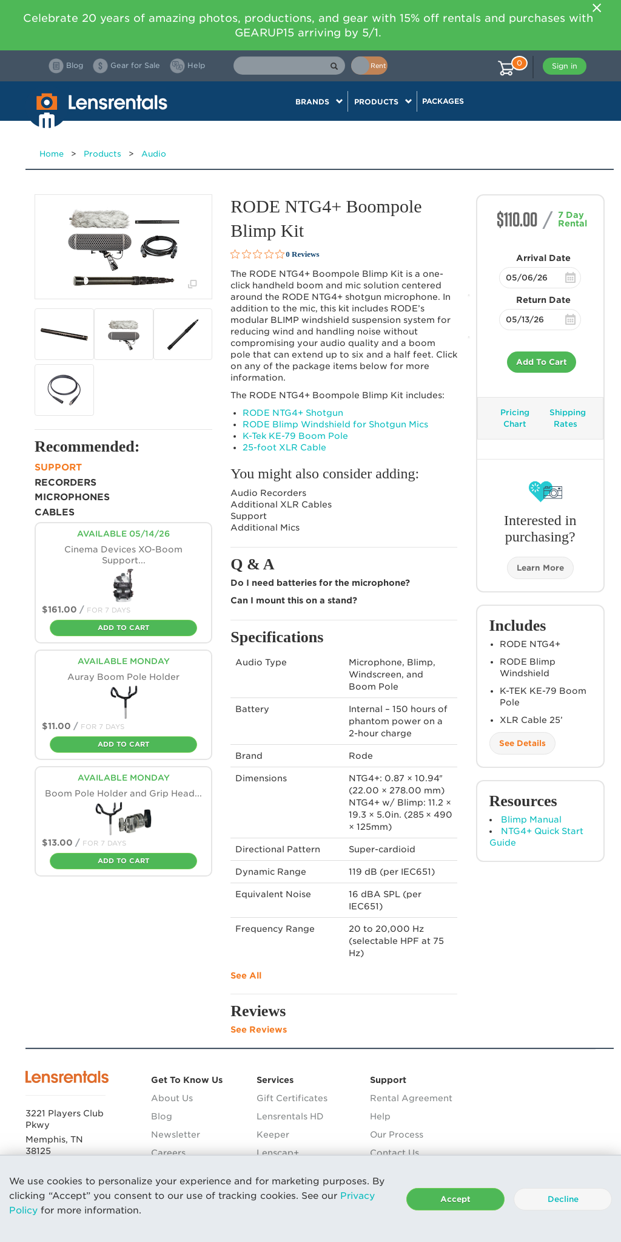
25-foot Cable (284, 447)
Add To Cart (541, 362)
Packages (443, 101)
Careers (168, 1153)
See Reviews (258, 1029)
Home (51, 153)
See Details (522, 743)
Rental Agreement (411, 1098)
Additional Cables (281, 504)
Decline (563, 1199)
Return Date (543, 300)
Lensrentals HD (290, 1116)
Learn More (540, 567)
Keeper (273, 1134)
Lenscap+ (278, 1153)
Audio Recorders (268, 493)
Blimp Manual (531, 819)
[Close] (596, 7)
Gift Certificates (292, 1098)
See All (245, 975)
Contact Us (394, 1153)
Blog (161, 1116)
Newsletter (175, 1134)
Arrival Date (543, 258)
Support (248, 516)
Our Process (396, 1134)
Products (102, 153)
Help (380, 1116)
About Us (172, 1098)
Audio (153, 153)
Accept (455, 1199)
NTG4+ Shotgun (293, 413)
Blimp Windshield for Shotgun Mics (335, 424)
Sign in (564, 65)
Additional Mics (265, 527)
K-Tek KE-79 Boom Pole (295, 436)
